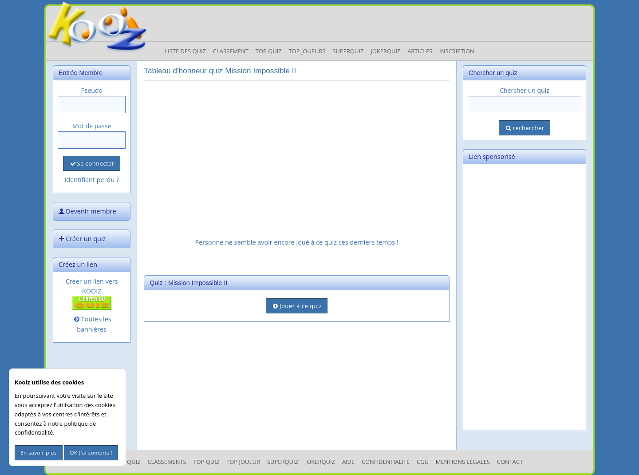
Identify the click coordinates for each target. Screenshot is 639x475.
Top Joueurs (306, 51)
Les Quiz (128, 462)
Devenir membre (86, 211)
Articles (419, 51)
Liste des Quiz (185, 51)
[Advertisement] (297, 149)
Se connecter (91, 163)
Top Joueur (243, 462)
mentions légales (463, 462)
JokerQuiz (385, 51)
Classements (166, 462)
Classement (230, 51)
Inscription (456, 51)
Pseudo (92, 90)
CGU (423, 462)
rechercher (524, 128)
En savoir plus (38, 452)
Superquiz (347, 51)
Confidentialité (386, 462)
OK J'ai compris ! (91, 452)
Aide (348, 462)
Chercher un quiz (524, 90)
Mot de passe (91, 126)
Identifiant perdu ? (91, 179)
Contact (510, 462)
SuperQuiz (282, 462)
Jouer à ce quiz (297, 306)
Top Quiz (269, 51)
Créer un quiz (81, 238)
